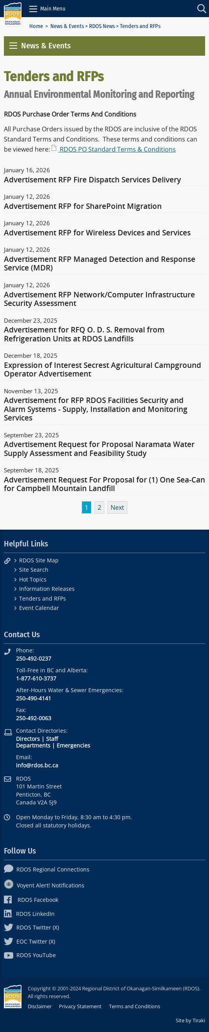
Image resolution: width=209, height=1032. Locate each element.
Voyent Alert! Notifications (44, 885)
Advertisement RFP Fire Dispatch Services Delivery (92, 180)
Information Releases (47, 588)
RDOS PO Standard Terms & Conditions (117, 149)
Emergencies (73, 745)
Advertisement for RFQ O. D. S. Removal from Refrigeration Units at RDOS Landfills (84, 334)
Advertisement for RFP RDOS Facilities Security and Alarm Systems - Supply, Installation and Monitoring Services (96, 409)
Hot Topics (32, 579)
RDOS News (102, 26)
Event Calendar (39, 607)
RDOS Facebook (31, 899)
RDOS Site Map (39, 560)
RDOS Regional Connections (46, 869)
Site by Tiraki (190, 1020)
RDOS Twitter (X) (31, 927)
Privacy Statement (80, 1006)
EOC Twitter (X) (29, 941)
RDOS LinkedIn (29, 913)
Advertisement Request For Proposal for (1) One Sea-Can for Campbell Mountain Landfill (104, 484)
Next (117, 507)
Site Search (33, 569)
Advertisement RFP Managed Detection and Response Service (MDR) (99, 263)
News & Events (67, 26)
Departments (33, 745)
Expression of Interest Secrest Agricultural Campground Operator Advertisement (102, 369)
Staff (52, 738)
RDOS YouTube (30, 955)
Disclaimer (40, 1006)
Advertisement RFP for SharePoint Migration (83, 206)
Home (36, 26)
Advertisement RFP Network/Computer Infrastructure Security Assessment (99, 299)
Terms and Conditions (134, 1006)
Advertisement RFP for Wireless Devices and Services (97, 233)
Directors (28, 738)
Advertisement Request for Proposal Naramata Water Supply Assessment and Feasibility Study (99, 449)
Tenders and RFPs (42, 598)
